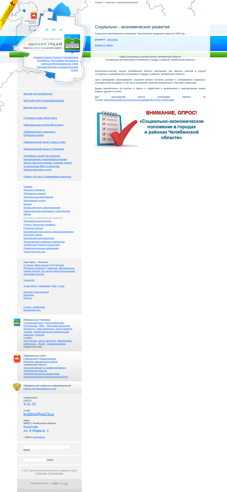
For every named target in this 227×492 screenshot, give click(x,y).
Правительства (48, 358)
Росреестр (29, 328)
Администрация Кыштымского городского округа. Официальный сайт (51, 43)
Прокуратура (31, 325)
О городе (28, 265)
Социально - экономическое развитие (121, 2)
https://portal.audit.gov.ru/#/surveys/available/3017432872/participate (139, 100)
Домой (47, 29)
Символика (44, 286)
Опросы (28, 298)
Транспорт (29, 280)
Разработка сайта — (49, 483)
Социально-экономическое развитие (43, 217)
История (59, 265)
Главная (98, 2)
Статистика (41, 473)
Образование (64, 340)
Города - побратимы (34, 307)
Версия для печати (35, 107)
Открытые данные (33, 228)
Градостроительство (34, 251)
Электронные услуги (34, 200)
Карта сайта (61, 29)
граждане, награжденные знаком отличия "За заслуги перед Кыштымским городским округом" (49, 271)
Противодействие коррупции (39, 238)
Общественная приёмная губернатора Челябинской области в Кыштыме (44, 243)
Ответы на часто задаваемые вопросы (47, 176)
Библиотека (30, 344)
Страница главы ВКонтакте (40, 117)
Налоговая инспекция (58, 325)
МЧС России (30, 340)
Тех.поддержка (55, 473)
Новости (57, 57)
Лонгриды (29, 295)
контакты (39, 437)
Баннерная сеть (32, 310)
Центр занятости (47, 340)
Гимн (54, 286)
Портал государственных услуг (40, 388)
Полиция (39, 334)
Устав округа (30, 286)
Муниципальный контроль (37, 221)
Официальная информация (38, 197)
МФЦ (42, 325)
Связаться (54, 29)
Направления (70, 57)
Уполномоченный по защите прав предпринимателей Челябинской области (46, 375)
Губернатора (30, 358)
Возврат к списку (104, 45)
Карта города (41, 265)
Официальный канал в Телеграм (44, 148)
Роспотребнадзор (54, 322)
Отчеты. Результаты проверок (40, 224)
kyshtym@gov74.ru (39, 414)
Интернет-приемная (34, 190)
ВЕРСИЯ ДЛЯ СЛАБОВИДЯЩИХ (44, 100)
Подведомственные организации (41, 248)
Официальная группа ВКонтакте (43, 124)
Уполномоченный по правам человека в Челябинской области (45, 369)
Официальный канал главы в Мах (44, 141)
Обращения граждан (35, 193)
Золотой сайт (9, 15)
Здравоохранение (56, 344)
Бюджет (28, 204)
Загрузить (112, 39)
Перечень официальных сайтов (40, 361)
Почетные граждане (34, 268)
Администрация (42, 57)
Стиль (61, 286)
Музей (41, 344)
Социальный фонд (34, 322)
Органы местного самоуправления (42, 207)
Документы (43, 60)
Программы (57, 60)
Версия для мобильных (38, 93)
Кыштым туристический (36, 292)
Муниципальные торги (65, 63)
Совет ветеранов (45, 328)
